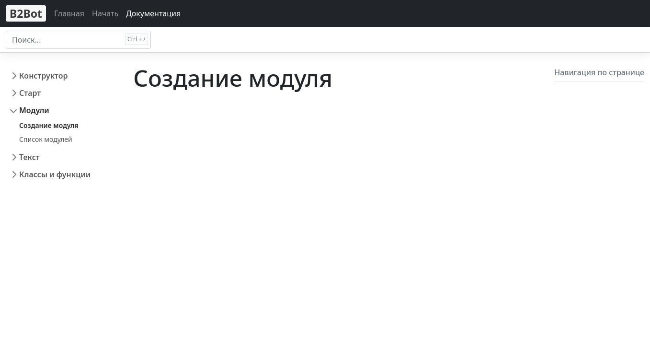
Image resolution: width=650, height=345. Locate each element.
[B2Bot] (26, 13)
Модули (34, 110)
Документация (153, 13)
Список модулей (45, 139)
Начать (105, 13)
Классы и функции (55, 174)
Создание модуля (49, 125)
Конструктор (43, 75)
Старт (30, 93)
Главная (69, 13)
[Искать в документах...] (78, 40)
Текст (29, 157)
